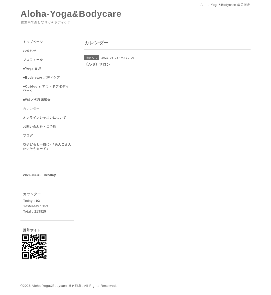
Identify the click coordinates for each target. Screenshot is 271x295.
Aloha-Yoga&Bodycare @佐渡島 (57, 286)
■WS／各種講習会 (37, 100)
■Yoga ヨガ (32, 68)
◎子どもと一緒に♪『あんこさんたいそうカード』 (47, 147)
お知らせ (29, 51)
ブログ (28, 135)
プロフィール (33, 60)
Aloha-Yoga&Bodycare (71, 14)
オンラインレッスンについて (44, 117)
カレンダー (31, 108)
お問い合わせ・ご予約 (39, 126)
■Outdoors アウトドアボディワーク (46, 89)
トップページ (33, 42)
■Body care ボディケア (41, 77)
